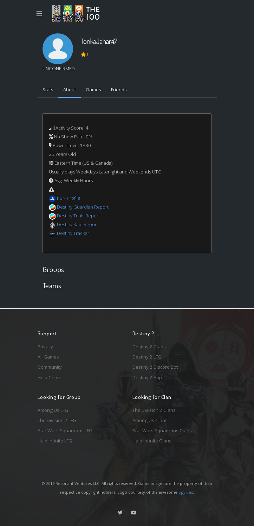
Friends (119, 89)
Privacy (45, 346)
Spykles (185, 492)
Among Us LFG (53, 410)
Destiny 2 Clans (149, 346)
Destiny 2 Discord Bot (155, 367)
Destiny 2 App (147, 377)
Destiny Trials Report (78, 215)
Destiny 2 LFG (146, 357)
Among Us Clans (150, 420)
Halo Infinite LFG (55, 441)
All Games (48, 357)
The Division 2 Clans (154, 410)
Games (93, 89)
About (69, 89)
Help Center (50, 377)
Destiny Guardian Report (83, 207)
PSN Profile (68, 198)
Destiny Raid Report (77, 224)
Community (50, 367)
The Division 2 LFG (57, 420)
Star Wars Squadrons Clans (162, 430)
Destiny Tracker (73, 233)
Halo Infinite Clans (151, 441)
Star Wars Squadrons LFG (65, 430)
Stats (48, 89)
